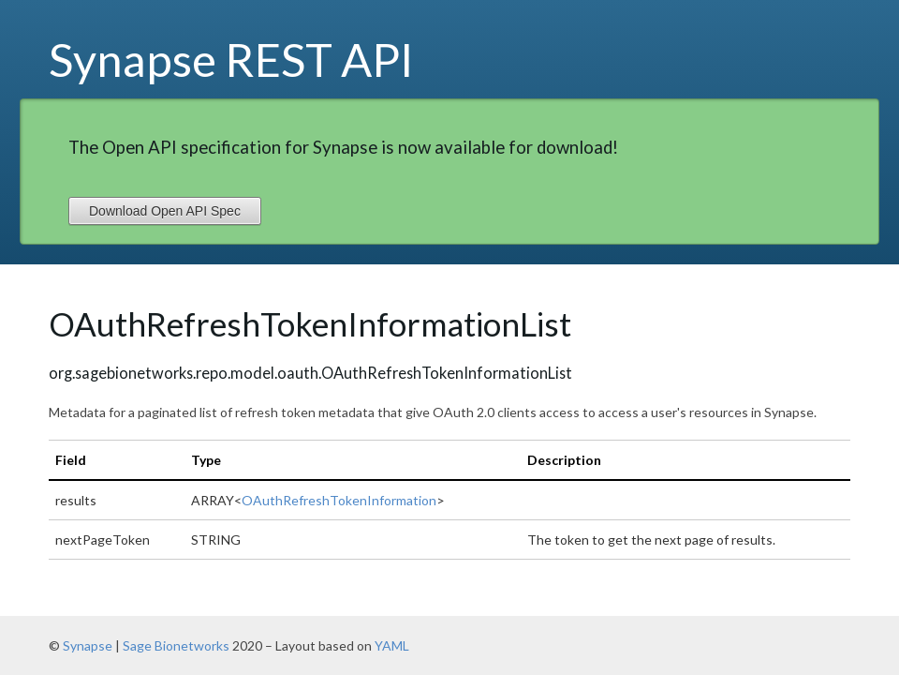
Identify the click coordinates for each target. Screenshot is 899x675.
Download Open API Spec (165, 210)
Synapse (87, 645)
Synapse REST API (231, 59)
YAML (392, 645)
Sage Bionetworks (176, 645)
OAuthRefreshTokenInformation (339, 500)
